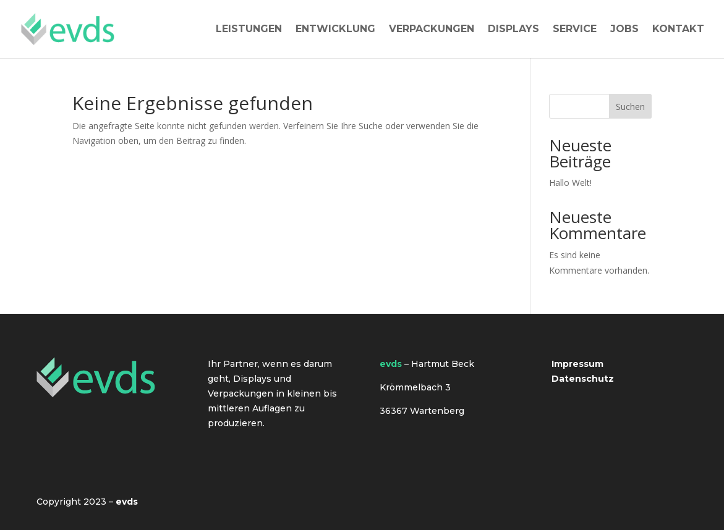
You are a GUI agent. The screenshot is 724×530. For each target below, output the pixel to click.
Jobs (624, 30)
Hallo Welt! (570, 182)
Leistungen (249, 30)
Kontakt (678, 30)
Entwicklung (335, 30)
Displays (513, 30)
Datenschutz (583, 378)
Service (575, 30)
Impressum (577, 363)
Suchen (630, 106)
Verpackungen (431, 30)
